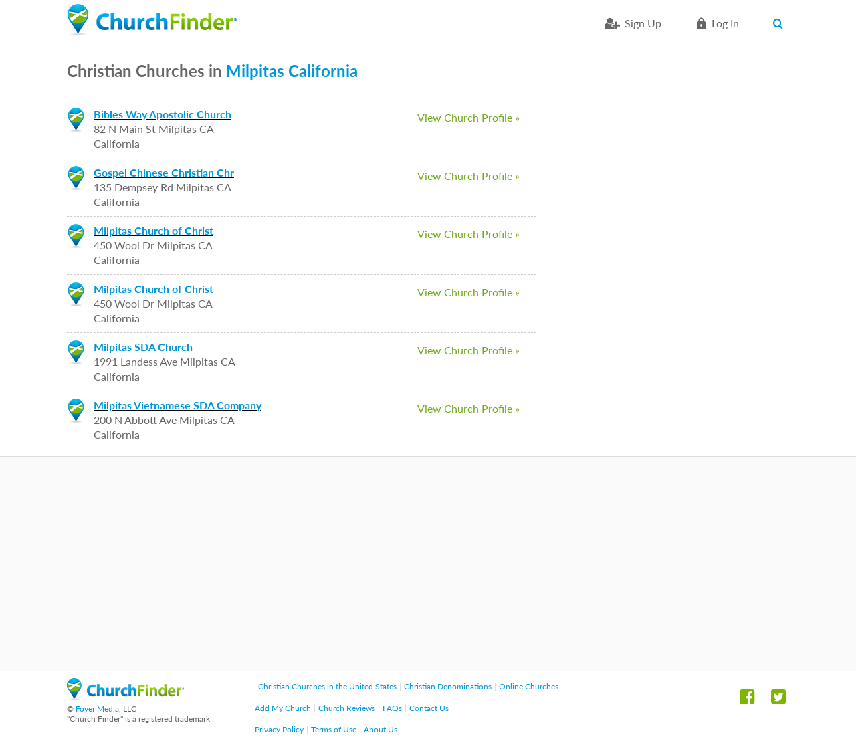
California (323, 70)
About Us (380, 729)
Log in (725, 23)
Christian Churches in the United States (327, 686)
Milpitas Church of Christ (153, 230)
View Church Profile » (468, 117)
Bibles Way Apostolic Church (162, 114)
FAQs (392, 708)
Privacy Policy (279, 729)
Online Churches (528, 686)
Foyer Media (97, 709)
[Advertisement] (428, 563)
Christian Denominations (448, 686)
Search (780, 23)
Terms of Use (333, 729)
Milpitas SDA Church (143, 346)
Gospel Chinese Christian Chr (164, 172)
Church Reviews (346, 708)
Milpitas (255, 70)
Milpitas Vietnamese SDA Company (177, 405)
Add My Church (283, 708)
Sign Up (643, 23)
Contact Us (429, 708)
